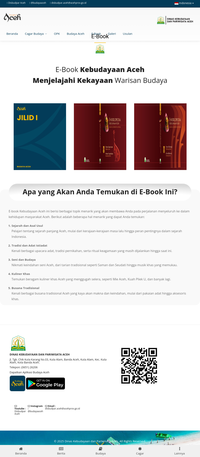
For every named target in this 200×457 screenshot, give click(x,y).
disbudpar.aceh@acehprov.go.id (68, 2)
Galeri (112, 34)
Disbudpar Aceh (17, 2)
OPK (57, 34)
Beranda (12, 34)
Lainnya (179, 451)
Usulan (127, 34)
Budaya (101, 451)
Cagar (140, 451)
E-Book (96, 34)
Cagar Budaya (34, 34)
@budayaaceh (38, 2)
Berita (61, 451)
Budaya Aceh (75, 34)
